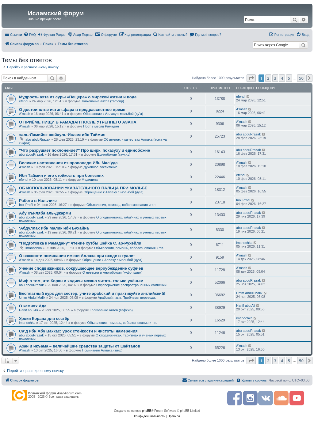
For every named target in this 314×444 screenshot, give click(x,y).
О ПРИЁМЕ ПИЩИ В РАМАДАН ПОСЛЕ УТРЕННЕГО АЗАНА (77, 122)
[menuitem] (30, 34)
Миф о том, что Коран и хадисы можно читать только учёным (81, 281)
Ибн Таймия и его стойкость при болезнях (61, 175)
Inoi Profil (26, 205)
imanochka (33, 248)
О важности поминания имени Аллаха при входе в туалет (77, 255)
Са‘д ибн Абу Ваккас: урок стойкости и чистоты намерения (78, 331)
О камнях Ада (33, 306)
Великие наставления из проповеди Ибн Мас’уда (68, 163)
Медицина (90, 179)
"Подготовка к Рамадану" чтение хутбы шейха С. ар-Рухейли (80, 243)
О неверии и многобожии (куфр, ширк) (112, 272)
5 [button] (289, 78)
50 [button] (301, 78)
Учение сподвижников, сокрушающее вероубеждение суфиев (81, 268)
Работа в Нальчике (38, 200)
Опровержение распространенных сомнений (131, 285)
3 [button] (275, 78)
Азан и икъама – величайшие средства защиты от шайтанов (79, 346)
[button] (251, 78)
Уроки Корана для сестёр (44, 318)
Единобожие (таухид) (114, 154)
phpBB (146, 410)
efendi (23, 101)
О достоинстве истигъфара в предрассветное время (72, 109)
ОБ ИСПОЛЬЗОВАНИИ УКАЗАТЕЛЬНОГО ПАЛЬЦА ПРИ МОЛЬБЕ (83, 188)
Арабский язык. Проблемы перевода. (127, 297)
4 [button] (282, 78)
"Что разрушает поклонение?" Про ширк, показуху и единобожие (84, 150)
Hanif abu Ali (28, 310)
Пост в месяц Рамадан (101, 126)
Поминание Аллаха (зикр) (102, 350)
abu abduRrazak (37, 139)
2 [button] (268, 78)
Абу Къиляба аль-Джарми (45, 213)
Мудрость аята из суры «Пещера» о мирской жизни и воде (77, 97)
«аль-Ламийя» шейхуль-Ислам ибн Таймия (62, 134)
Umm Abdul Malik (32, 297)
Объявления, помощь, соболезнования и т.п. (121, 205)
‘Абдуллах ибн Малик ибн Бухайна (54, 228)
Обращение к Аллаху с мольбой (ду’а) (113, 114)
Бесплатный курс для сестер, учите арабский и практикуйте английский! (92, 293)
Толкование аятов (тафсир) (102, 101)
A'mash (24, 114)
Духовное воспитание (100, 167)
